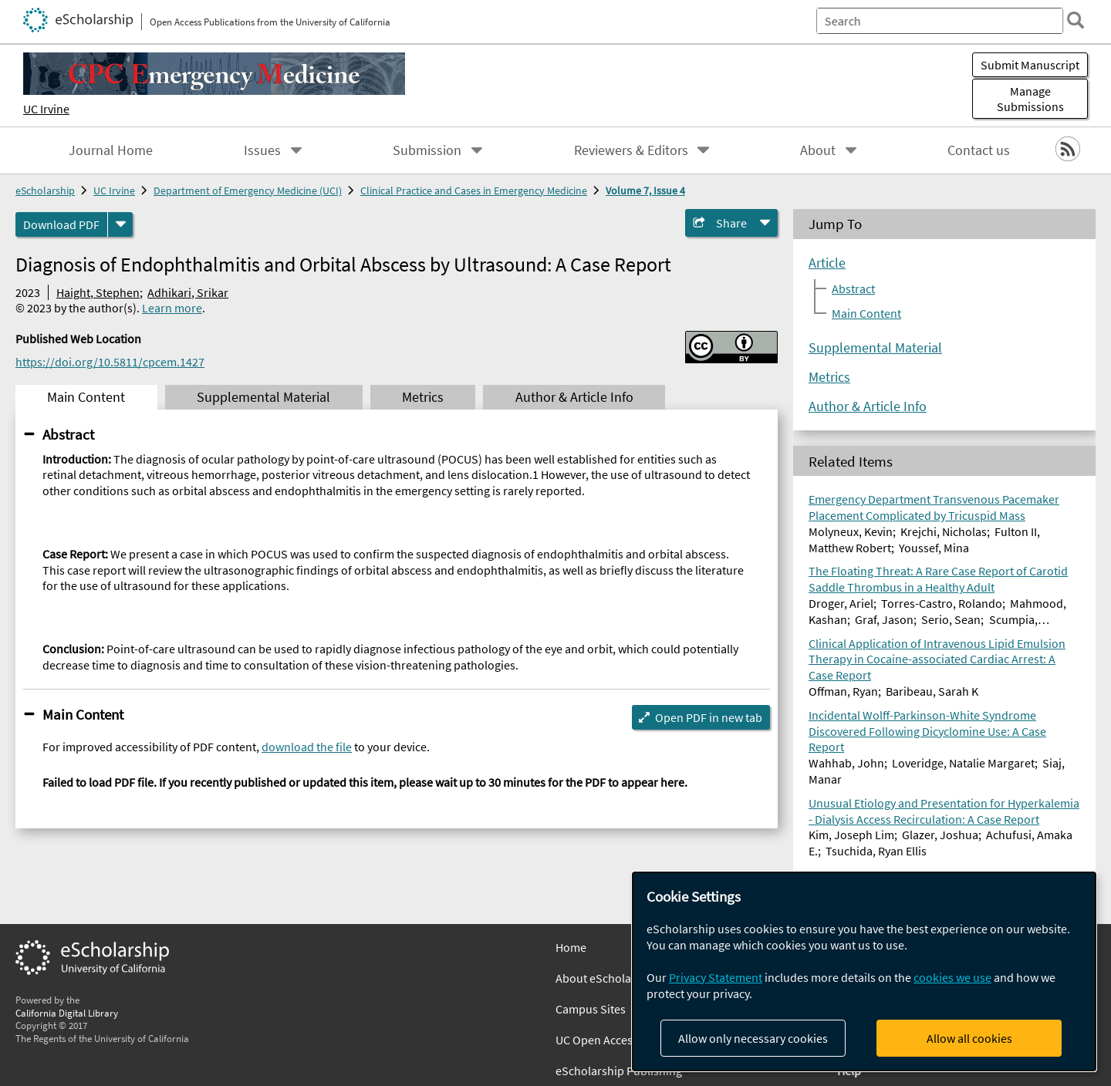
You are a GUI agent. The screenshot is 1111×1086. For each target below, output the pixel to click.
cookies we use (952, 977)
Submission (427, 150)
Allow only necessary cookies (753, 1038)
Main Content (82, 714)
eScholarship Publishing (619, 1070)
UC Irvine (46, 108)
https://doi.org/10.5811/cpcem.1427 (109, 361)
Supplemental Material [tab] (263, 397)
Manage (1030, 98)
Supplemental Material (875, 347)
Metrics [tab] (423, 397)
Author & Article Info (868, 406)
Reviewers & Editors (631, 150)
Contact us (978, 150)
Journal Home (111, 150)
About (818, 150)
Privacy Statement (715, 977)
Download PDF (61, 224)
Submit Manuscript (1030, 65)
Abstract (68, 434)
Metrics (829, 377)
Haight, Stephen (98, 292)
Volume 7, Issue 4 (645, 190)
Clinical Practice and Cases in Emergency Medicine (473, 190)
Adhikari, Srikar (187, 292)
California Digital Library (66, 1013)
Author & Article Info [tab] (574, 397)
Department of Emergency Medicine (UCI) (248, 190)
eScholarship (45, 190)
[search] (1075, 20)
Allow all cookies (969, 1038)
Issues (262, 150)
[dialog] (864, 971)
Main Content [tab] (86, 397)
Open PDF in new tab (708, 717)
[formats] (120, 224)
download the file (307, 746)
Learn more (172, 307)
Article (827, 263)
